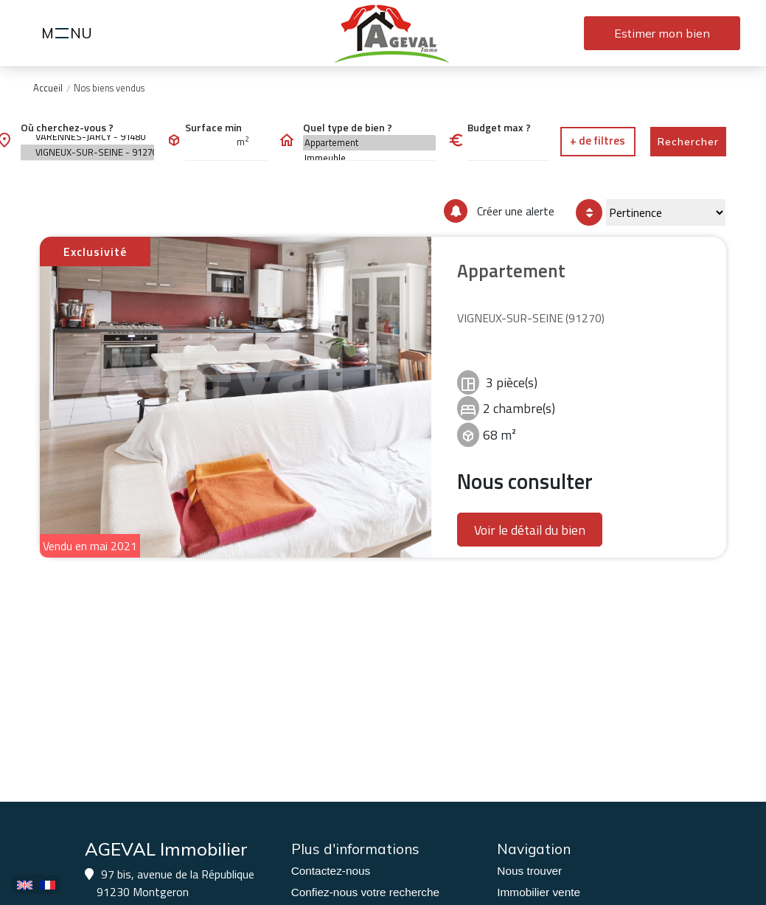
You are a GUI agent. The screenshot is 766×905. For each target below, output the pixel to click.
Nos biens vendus (109, 87)
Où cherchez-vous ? (67, 127)
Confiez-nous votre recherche (365, 892)
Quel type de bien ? (347, 127)
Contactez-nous (331, 870)
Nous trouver (529, 870)
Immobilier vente (538, 892)
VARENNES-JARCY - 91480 (87, 137)
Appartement (369, 142)
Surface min (213, 127)
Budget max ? (499, 127)
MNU (69, 34)
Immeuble (369, 158)
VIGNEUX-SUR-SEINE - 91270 (87, 152)
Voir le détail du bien (529, 530)
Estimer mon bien (662, 33)
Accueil (48, 87)
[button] (598, 141)
